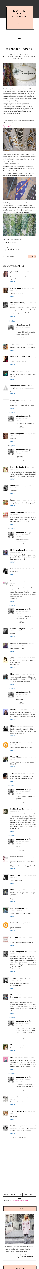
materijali (8, 56)
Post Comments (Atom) (20, 1200)
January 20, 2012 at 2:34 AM (25, 657)
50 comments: (11, 256)
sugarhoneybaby (17, 512)
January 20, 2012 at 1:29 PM (24, 773)
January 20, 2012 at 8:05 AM (24, 674)
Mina (12, 674)
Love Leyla (14, 581)
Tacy (12, 344)
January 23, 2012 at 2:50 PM (25, 1045)
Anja (12, 773)
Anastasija (14, 1097)
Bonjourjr (14, 742)
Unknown (14, 923)
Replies (12, 321)
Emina (12, 500)
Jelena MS (14, 272)
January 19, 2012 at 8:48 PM (24, 344)
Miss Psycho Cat (17, 875)
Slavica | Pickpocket (18, 978)
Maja (12, 890)
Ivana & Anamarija (17, 857)
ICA (11, 568)
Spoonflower (19, 58)
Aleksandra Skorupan (19, 643)
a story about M (16, 288)
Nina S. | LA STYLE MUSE (20, 357)
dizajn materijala (22, 54)
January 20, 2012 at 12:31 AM (24, 568)
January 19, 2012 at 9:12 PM (25, 388)
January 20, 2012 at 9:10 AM (23, 726)
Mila (12, 726)
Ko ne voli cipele (19, 13)
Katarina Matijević (17, 629)
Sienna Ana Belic (17, 1111)
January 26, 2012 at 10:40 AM (26, 1126)
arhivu (10, 212)
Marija (12, 1045)
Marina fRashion (17, 303)
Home (20, 1196)
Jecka (12, 371)
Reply (12, 282)
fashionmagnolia (17, 433)
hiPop (12, 1126)
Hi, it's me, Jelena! (17, 550)
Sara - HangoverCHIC (19, 951)
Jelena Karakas (22, 325)
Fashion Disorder (17, 809)
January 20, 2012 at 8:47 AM (25, 709)
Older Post (29, 1194)
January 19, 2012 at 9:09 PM (25, 371)
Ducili (12, 710)
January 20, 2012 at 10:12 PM (25, 890)
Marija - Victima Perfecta (16, 996)
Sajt (33, 56)
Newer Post (9, 1194)
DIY (10, 54)
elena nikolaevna (17, 908)
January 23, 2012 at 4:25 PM (24, 1057)
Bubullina (14, 937)
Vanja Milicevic (16, 757)
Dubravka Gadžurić (18, 467)
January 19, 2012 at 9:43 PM (25, 500)
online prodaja (22, 56)
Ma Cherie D (15, 486)
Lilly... (12, 1057)
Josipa (12, 657)
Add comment (19, 1137)
